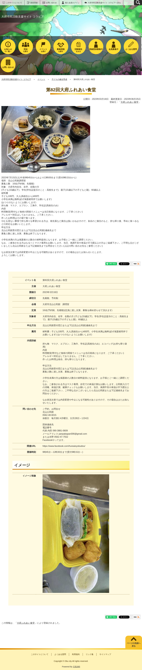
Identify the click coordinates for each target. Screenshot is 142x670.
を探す (26, 50)
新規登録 (34, 3)
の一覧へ (8, 50)
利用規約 (76, 654)
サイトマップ (105, 654)
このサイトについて (14, 3)
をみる (78, 50)
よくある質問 (60, 654)
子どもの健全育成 (59, 79)
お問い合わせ (51, 3)
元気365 (76, 667)
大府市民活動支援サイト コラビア (16, 79)
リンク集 (89, 654)
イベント (41, 79)
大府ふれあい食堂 (129, 102)
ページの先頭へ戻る (133, 644)
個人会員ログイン (72, 3)
